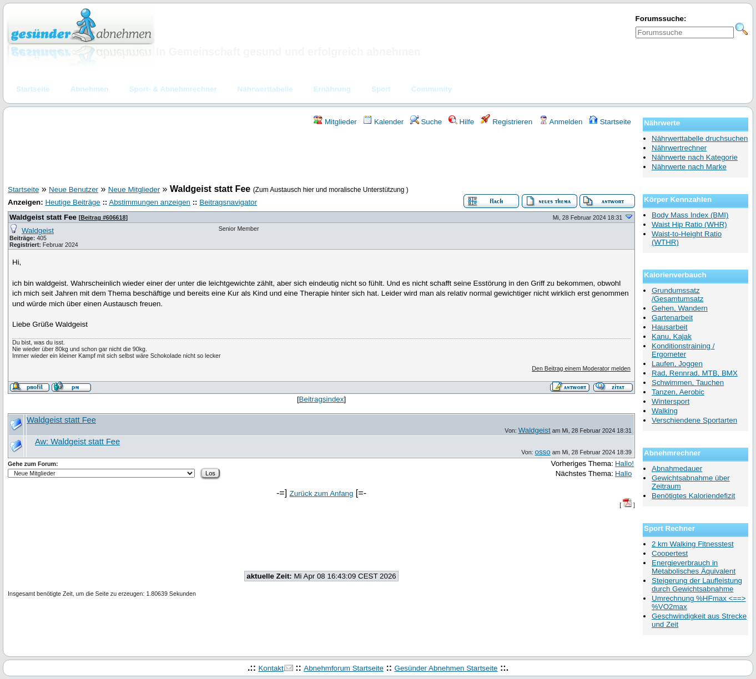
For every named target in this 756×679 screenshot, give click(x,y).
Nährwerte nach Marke (689, 167)
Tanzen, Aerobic (678, 392)
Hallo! (624, 463)
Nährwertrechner (679, 148)
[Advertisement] (321, 157)
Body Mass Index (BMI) (690, 215)
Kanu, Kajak (672, 336)
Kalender (383, 122)
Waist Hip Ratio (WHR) (689, 224)
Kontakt (270, 668)
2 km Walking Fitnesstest (693, 544)
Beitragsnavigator (228, 202)
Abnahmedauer (677, 468)
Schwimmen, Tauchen (688, 382)
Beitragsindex (321, 399)
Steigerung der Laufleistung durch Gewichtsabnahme (697, 584)
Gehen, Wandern (680, 308)
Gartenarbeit (672, 317)
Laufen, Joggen (677, 363)
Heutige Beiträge (72, 202)
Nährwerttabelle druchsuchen (700, 138)
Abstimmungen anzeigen (149, 202)
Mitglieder (335, 122)
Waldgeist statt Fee (44, 217)
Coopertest (670, 553)
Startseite (610, 122)
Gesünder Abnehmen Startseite (446, 668)
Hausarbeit (669, 327)
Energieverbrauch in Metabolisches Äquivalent (693, 567)
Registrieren (507, 122)
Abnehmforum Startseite (344, 668)
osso (543, 452)
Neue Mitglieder (134, 189)
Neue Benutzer (73, 189)
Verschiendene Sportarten (694, 420)
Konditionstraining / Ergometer (683, 350)
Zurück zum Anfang (322, 493)
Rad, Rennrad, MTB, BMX (695, 373)
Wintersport (670, 401)
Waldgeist (38, 230)
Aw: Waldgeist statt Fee (77, 441)
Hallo (623, 473)
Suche (426, 122)
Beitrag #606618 (102, 217)
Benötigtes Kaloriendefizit (693, 495)
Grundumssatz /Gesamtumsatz (677, 294)
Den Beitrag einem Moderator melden (581, 368)
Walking (665, 411)
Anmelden (561, 122)
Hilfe (461, 122)
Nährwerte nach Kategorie (695, 157)
